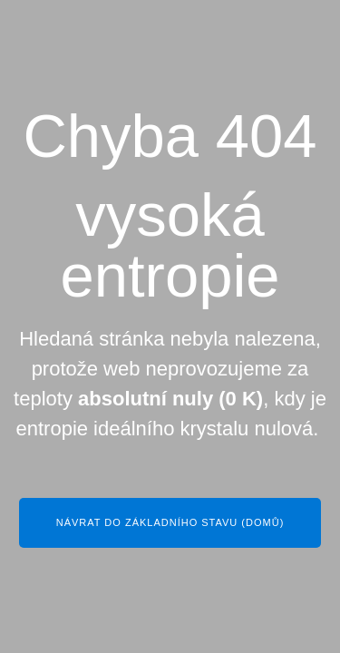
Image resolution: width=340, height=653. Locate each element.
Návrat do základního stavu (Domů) (170, 522)
